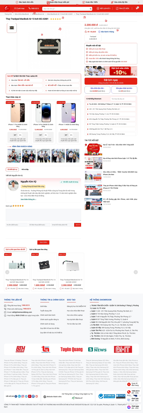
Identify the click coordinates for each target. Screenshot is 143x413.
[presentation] (23, 233)
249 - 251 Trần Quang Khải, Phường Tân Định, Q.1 (104, 109)
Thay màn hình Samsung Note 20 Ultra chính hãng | (97, 374)
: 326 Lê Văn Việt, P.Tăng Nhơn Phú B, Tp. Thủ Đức (113, 333)
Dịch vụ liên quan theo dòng (38, 249)
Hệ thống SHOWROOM (100, 300)
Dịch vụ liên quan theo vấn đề (15, 249)
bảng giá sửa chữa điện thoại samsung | (126, 381)
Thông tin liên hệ (13, 300)
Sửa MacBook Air (38, 14)
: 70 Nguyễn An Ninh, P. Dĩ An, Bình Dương (110, 339)
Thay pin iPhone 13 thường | (13, 360)
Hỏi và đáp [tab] (25, 169)
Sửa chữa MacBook (22, 14)
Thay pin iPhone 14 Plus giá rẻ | (74, 372)
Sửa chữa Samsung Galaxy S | (127, 379)
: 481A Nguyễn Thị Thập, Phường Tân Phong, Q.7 (111, 317)
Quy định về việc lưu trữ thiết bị (51, 333)
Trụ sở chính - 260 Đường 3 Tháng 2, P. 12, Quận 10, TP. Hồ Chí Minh (110, 104)
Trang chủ (8, 14)
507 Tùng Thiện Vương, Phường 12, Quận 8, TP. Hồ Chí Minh (107, 124)
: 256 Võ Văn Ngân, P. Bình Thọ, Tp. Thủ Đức (111, 336)
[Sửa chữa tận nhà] (97, 89)
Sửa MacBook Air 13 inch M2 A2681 (60, 14)
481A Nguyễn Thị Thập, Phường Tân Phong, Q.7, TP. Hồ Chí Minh (109, 119)
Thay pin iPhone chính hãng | (125, 363)
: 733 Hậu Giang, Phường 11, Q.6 (105, 314)
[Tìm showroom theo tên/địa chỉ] (123, 99)
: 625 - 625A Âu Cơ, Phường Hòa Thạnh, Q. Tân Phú (114, 330)
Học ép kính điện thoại (75, 319)
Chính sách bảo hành (47, 315)
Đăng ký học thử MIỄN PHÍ (76, 306)
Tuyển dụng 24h (46, 311)
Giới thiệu (43, 306)
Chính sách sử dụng (47, 324)
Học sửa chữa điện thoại (75, 311)
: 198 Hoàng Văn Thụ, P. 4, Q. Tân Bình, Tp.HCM (112, 325)
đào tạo (71, 300)
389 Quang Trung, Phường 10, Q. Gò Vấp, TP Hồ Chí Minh (107, 134)
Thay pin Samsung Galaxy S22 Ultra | (97, 360)
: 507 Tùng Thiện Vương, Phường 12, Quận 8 (109, 319)
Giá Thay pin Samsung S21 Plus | (69, 374)
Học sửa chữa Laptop (75, 315)
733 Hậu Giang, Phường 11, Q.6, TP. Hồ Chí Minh (104, 114)
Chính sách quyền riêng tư (49, 319)
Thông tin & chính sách (52, 300)
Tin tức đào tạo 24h (74, 324)
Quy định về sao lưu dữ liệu (49, 328)
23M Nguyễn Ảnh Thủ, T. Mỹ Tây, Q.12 (100, 129)
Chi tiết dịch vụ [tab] (12, 169)
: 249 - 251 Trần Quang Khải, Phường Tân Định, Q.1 (112, 311)
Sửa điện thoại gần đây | (121, 360)
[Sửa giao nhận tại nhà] (124, 89)
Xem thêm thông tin (28, 199)
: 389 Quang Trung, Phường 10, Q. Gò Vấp (111, 328)
